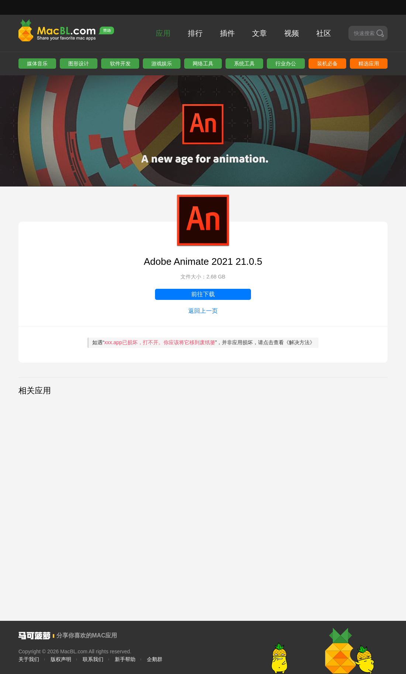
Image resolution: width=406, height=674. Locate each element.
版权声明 (61, 659)
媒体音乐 (37, 63)
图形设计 (78, 63)
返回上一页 (203, 311)
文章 (259, 33)
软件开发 (120, 63)
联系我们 (93, 659)
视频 (291, 33)
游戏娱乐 (161, 63)
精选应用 (368, 63)
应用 (163, 33)
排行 (195, 33)
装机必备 (327, 63)
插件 (227, 33)
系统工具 (244, 63)
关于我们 (28, 659)
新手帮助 (125, 659)
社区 (323, 33)
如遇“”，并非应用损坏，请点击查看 (203, 342)
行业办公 (285, 63)
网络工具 (203, 63)
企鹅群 (154, 659)
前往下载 (203, 294)
